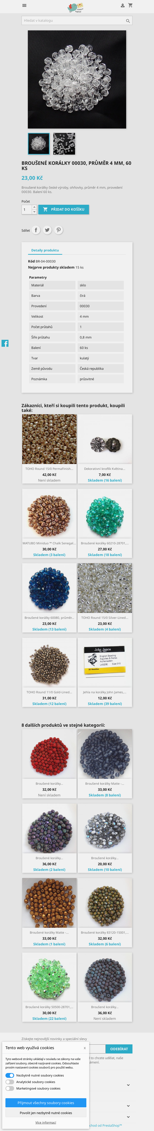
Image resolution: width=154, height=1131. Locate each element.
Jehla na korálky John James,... (104, 692)
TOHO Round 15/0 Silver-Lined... (104, 618)
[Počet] (27, 209)
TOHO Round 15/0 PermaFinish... (49, 469)
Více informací (45, 1122)
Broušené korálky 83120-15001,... (105, 932)
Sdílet (36, 230)
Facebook (5, 343)
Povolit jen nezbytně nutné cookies (46, 1113)
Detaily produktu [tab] (45, 250)
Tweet (47, 230)
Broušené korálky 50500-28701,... (49, 1007)
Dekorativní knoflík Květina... (104, 469)
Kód (31, 261)
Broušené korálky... (49, 783)
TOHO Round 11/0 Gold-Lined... (49, 692)
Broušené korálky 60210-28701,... (105, 543)
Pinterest (58, 230)
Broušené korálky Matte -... (104, 783)
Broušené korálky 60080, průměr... (49, 618)
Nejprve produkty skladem (51, 267)
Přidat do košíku (63, 209)
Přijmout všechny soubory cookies (46, 1102)
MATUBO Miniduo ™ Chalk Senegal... (49, 543)
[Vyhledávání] (77, 20)
